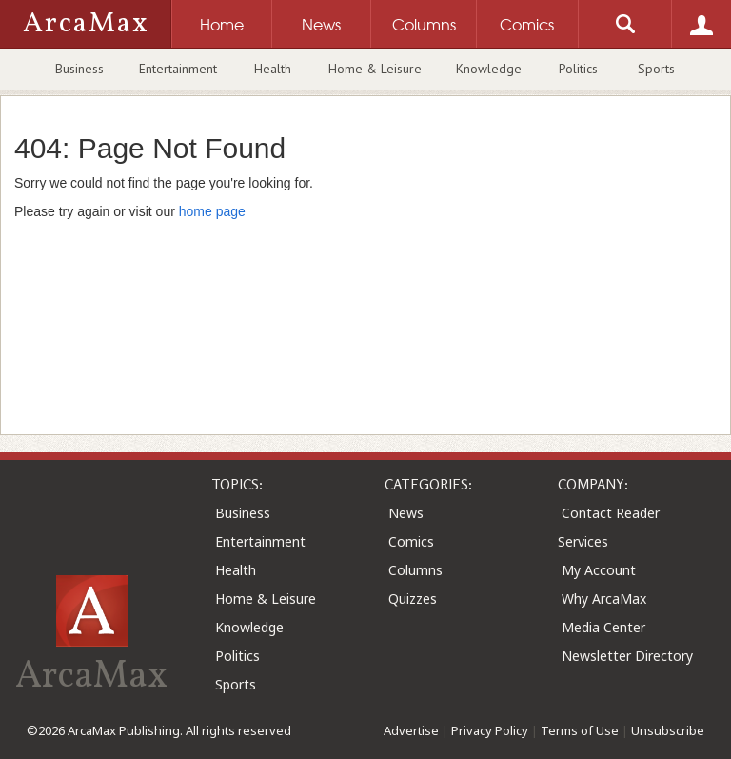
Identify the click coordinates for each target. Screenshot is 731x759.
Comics (411, 541)
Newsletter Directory (627, 656)
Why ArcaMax (604, 598)
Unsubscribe (667, 730)
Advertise (411, 730)
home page (212, 211)
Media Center (603, 627)
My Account (599, 570)
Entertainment (178, 68)
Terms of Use (580, 730)
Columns (415, 570)
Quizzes (412, 598)
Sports (656, 68)
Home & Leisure (375, 68)
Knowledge (489, 68)
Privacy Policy (489, 730)
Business (79, 68)
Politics (578, 68)
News (406, 513)
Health (272, 68)
